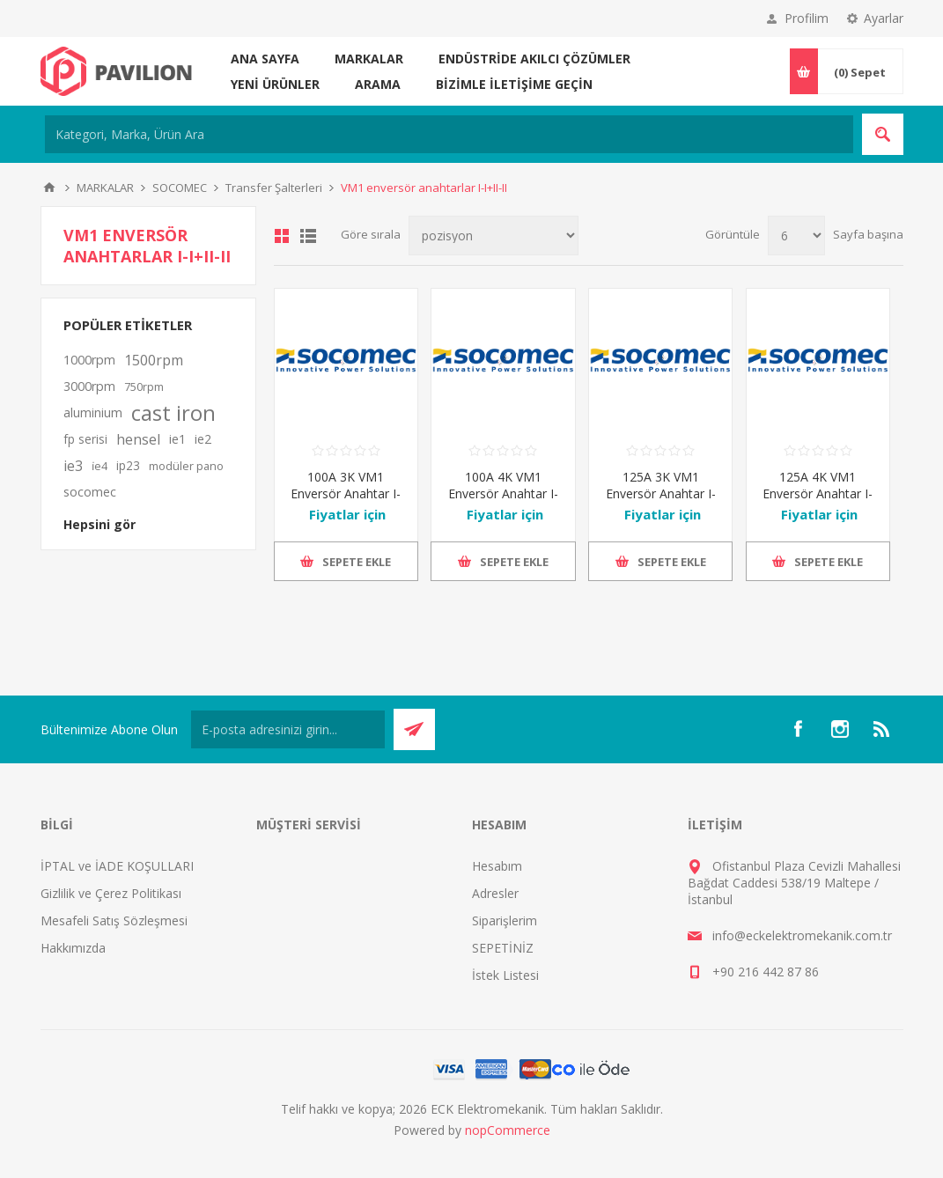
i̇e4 (99, 466)
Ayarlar (883, 18)
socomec (89, 491)
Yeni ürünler (275, 84)
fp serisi (85, 439)
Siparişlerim (504, 920)
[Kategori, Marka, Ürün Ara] (449, 134)
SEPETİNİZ (503, 947)
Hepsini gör (99, 524)
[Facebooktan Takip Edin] (798, 729)
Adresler (495, 893)
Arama (378, 84)
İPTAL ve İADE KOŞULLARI (117, 866)
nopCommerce (507, 1130)
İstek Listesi (505, 975)
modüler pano (186, 466)
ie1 (177, 439)
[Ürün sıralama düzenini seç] (493, 235)
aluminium (92, 412)
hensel (138, 439)
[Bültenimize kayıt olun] (288, 729)
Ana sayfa (265, 58)
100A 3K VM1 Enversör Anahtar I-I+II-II (346, 493)
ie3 (73, 465)
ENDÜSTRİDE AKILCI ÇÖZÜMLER (534, 58)
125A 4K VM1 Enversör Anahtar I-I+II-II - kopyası (818, 493)
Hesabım (497, 866)
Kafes (282, 236)
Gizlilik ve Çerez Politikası (111, 893)
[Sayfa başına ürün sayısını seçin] (796, 235)
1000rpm (89, 359)
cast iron (173, 413)
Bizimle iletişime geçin (514, 84)
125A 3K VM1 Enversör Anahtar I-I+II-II (661, 493)
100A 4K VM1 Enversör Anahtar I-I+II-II (503, 493)
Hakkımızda (73, 947)
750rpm (144, 386)
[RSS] (882, 729)
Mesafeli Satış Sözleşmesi (114, 920)
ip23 (128, 465)
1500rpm (153, 360)
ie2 (203, 439)
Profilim (807, 18)
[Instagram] (840, 729)
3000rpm (89, 386)
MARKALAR (369, 58)
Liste (308, 236)
